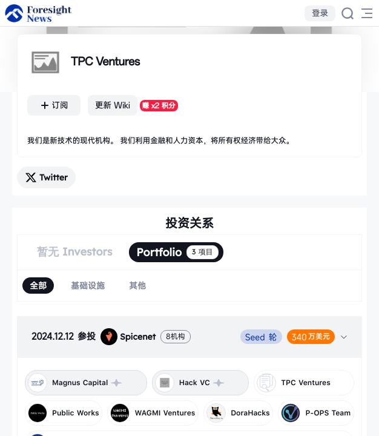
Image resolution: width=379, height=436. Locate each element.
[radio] (38, 285)
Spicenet (128, 336)
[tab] (189, 336)
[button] (189, 336)
